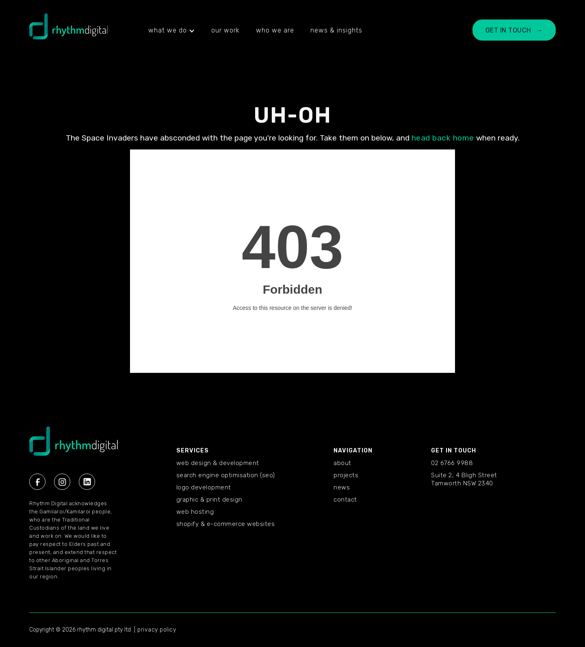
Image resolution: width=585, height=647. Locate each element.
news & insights (336, 30)
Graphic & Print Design (209, 499)
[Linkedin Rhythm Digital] (87, 482)
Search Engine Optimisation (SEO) (225, 475)
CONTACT (345, 499)
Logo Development (203, 487)
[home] (68, 30)
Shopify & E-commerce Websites (225, 524)
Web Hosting (195, 511)
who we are (275, 30)
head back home (443, 138)
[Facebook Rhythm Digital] (37, 482)
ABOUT (342, 463)
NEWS (342, 487)
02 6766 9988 (452, 463)
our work (225, 30)
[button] (171, 30)
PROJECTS (346, 475)
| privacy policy (155, 629)
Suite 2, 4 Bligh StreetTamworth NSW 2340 (464, 479)
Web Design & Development (217, 463)
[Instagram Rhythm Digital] (62, 482)
